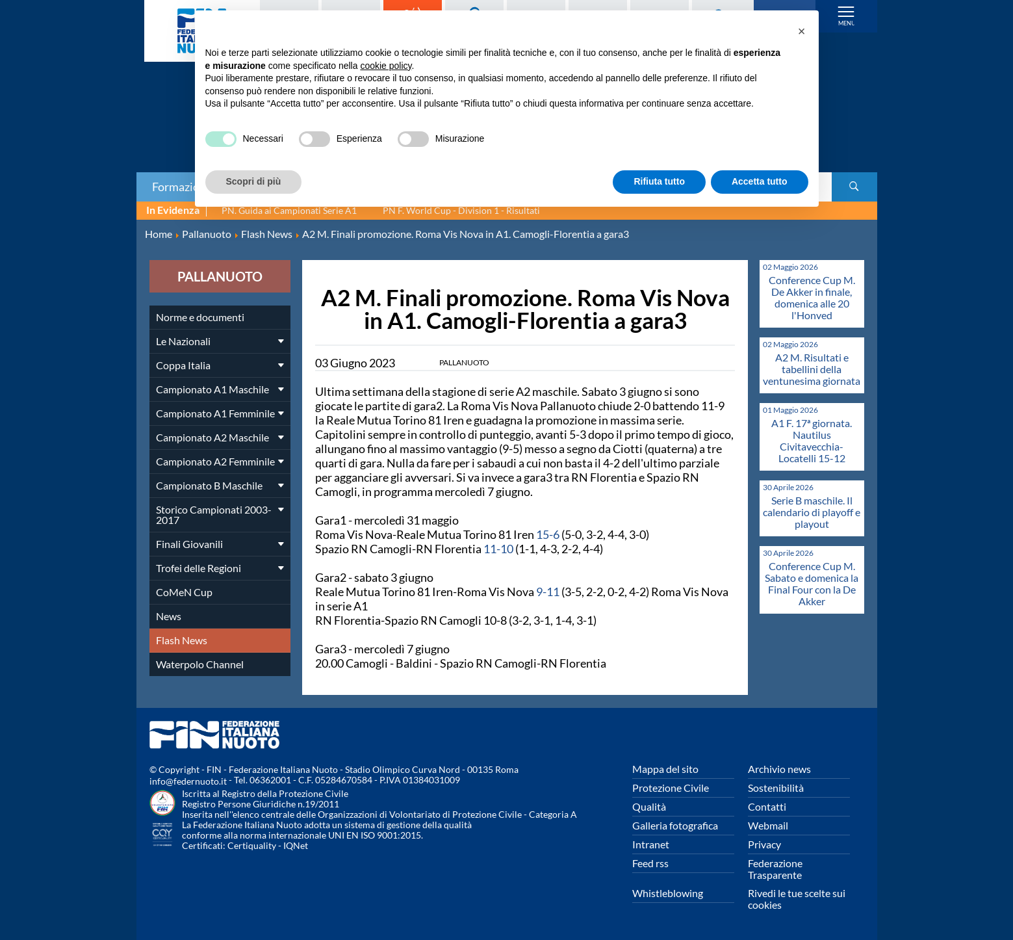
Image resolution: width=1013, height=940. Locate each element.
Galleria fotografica (675, 825)
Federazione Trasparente (775, 869)
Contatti (767, 806)
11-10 (498, 549)
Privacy (764, 844)
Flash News (181, 640)
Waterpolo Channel (200, 664)
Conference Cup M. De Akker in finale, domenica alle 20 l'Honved (812, 297)
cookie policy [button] (385, 65)
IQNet (295, 845)
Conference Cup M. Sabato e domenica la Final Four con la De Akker (811, 583)
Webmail (768, 825)
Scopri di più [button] (253, 181)
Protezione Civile (670, 787)
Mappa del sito (665, 769)
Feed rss (650, 863)
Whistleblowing (667, 893)
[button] (801, 31)
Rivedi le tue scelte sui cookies (796, 899)
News (168, 616)
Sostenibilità (776, 787)
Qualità (649, 806)
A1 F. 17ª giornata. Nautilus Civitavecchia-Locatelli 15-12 (811, 440)
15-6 (547, 534)
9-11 (547, 591)
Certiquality (251, 845)
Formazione (182, 186)
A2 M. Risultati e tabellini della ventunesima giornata (811, 369)
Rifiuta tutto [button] (659, 181)
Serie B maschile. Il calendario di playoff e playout (811, 512)
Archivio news (779, 769)
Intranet (650, 844)
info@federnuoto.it (188, 781)
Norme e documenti (200, 317)
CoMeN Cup (184, 592)
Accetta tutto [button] (760, 181)
